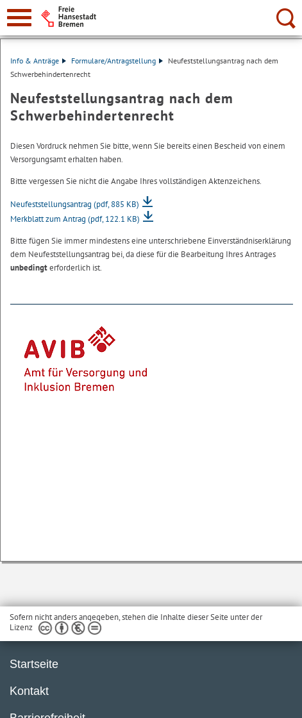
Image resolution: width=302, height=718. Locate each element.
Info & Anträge (38, 60)
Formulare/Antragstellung (117, 60)
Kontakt (29, 691)
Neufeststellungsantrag (74, 204)
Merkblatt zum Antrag (75, 218)
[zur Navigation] (19, 17)
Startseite (34, 664)
